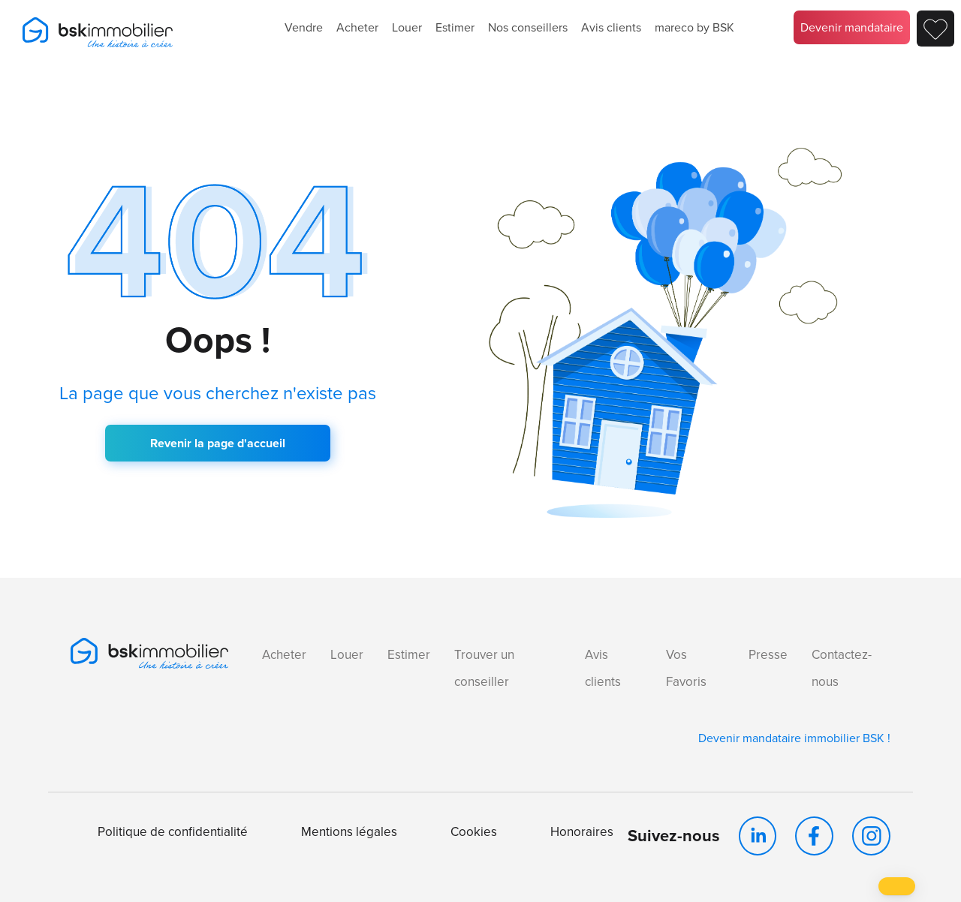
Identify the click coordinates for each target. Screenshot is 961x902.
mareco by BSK (694, 27)
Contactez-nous (842, 668)
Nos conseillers (528, 27)
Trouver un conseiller (484, 668)
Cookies (473, 831)
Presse (768, 654)
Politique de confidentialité (173, 831)
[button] (896, 886)
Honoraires (581, 831)
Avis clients (611, 27)
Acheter (357, 27)
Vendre (304, 27)
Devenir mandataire (851, 27)
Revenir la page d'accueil (217, 443)
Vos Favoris (686, 668)
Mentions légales (349, 831)
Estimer (454, 27)
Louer (407, 27)
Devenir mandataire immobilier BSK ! (794, 738)
